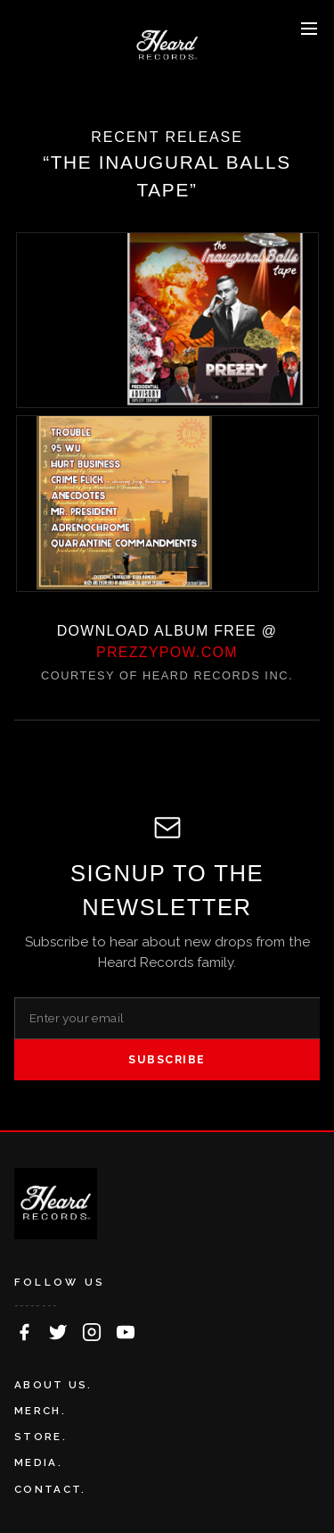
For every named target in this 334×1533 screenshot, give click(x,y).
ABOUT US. (53, 1385)
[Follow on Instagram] (92, 1332)
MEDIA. (38, 1462)
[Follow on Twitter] (58, 1332)
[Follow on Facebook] (24, 1332)
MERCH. (40, 1410)
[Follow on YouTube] (125, 1332)
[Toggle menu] (309, 28)
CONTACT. (50, 1489)
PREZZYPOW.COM (167, 652)
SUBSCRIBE (166, 1059)
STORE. (40, 1436)
